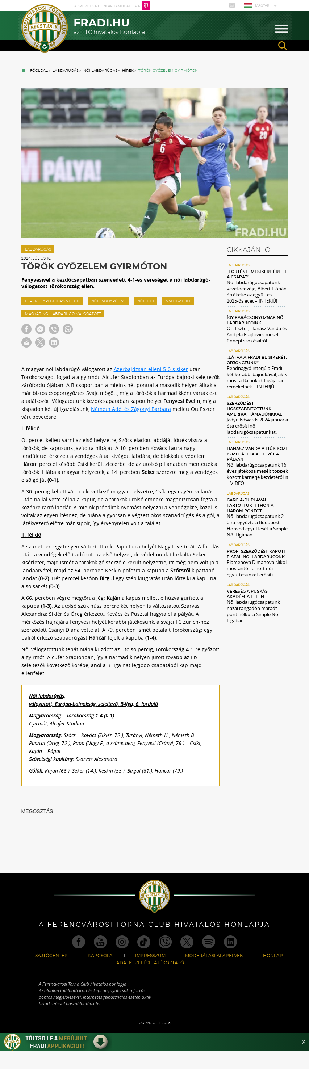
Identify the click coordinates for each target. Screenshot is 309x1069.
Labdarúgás (66, 70)
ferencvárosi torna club (52, 301)
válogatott (178, 301)
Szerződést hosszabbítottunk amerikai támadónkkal (254, 408)
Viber (165, 941)
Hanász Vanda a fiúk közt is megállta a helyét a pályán (257, 454)
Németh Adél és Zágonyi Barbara (131, 408)
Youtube (100, 941)
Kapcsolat (101, 956)
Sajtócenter (51, 956)
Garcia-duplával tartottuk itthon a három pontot (250, 505)
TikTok (143, 941)
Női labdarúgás (100, 70)
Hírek (128, 70)
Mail (233, 5)
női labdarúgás (108, 301)
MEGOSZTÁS (37, 811)
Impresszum (150, 956)
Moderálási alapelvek (214, 956)
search (282, 45)
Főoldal (39, 70)
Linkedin (230, 941)
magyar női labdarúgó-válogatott (63, 314)
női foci (145, 301)
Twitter (186, 941)
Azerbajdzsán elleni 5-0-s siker (151, 369)
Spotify (208, 941)
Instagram (122, 941)
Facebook (78, 941)
